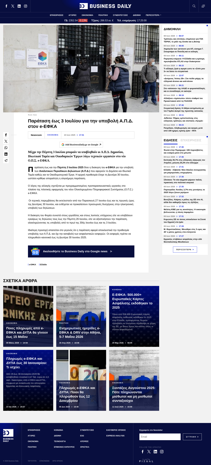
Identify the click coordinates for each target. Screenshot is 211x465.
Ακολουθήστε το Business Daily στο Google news (71, 251)
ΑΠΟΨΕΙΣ (84, 441)
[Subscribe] (191, 437)
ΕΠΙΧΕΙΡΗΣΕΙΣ (56, 15)
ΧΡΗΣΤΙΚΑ (84, 447)
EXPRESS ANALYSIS (115, 436)
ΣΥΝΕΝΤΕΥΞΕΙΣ (120, 15)
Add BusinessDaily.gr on (84, 144)
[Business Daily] (8, 441)
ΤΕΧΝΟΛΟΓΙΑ (60, 441)
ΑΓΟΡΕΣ (72, 15)
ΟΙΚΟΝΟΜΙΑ (87, 15)
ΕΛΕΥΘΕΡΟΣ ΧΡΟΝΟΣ (116, 430)
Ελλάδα (43, 265)
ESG (82, 436)
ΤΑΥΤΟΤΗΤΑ (32, 461)
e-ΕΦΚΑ (32, 265)
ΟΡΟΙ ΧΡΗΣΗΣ (57, 461)
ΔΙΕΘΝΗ (137, 15)
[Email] (160, 436)
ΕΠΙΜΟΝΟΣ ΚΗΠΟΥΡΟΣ (64, 447)
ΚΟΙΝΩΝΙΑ (58, 430)
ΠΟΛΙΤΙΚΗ (103, 15)
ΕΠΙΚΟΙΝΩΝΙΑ (44, 461)
